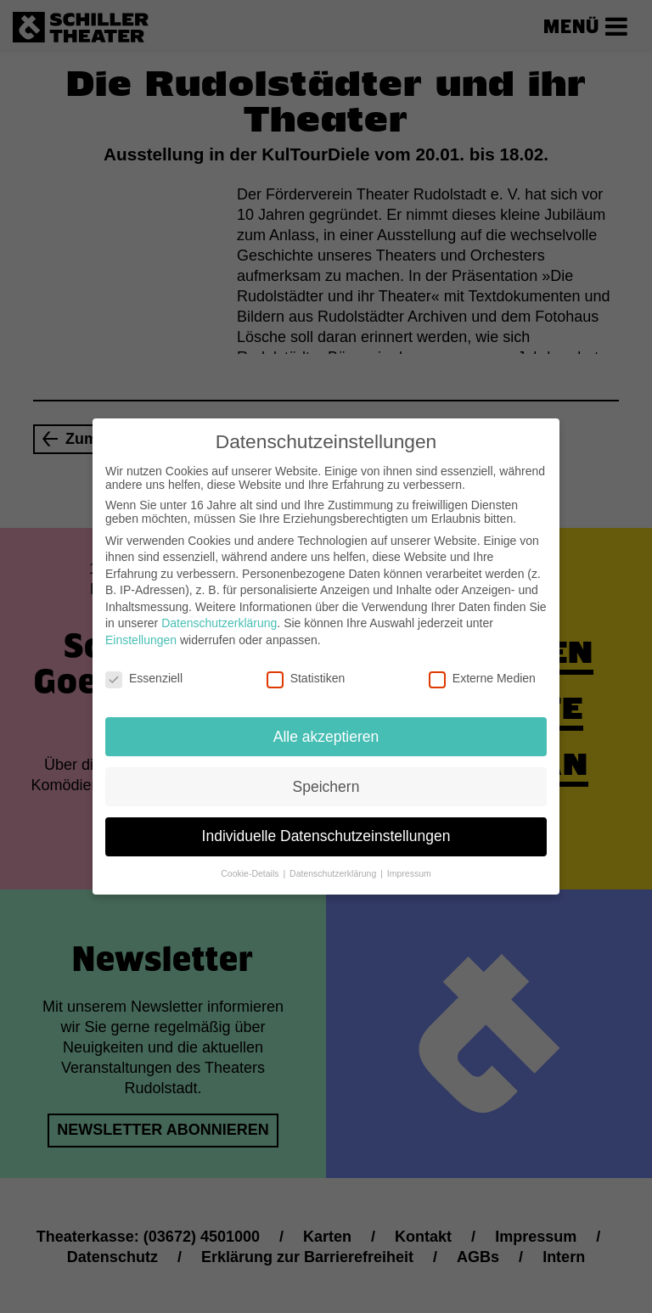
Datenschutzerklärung (219, 619)
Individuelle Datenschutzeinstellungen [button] (326, 832)
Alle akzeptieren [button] (326, 732)
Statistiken (306, 675)
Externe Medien (482, 675)
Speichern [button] (326, 782)
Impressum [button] (409, 870)
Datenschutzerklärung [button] (334, 870)
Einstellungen (141, 636)
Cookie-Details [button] (251, 870)
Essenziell (144, 675)
